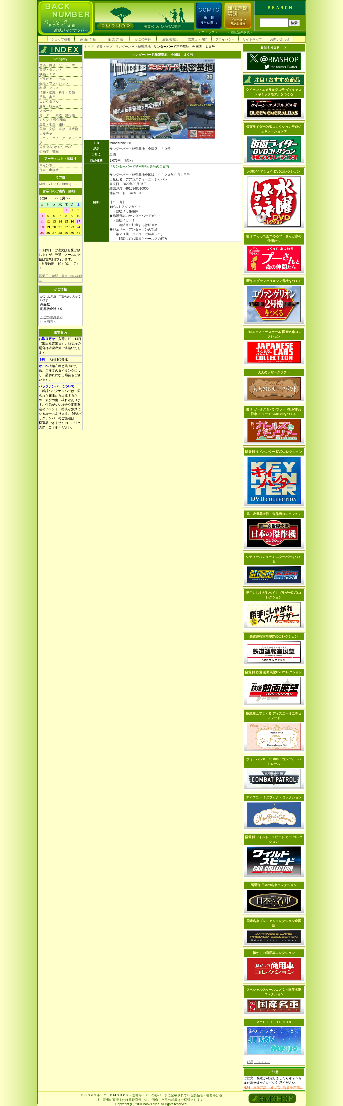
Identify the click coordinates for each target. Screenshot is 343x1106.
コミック (208, 32)
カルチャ (45, 133)
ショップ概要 (61, 39)
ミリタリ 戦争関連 (52, 120)
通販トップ (104, 47)
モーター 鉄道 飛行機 (57, 115)
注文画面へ (48, 322)
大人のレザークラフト (274, 372)
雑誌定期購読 (240, 32)
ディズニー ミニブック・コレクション (273, 797)
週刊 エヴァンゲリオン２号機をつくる (273, 281)
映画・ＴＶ (47, 74)
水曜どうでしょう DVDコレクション (273, 171)
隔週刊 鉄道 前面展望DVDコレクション (273, 672)
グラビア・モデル (52, 79)
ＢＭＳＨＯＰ (119, 1095)
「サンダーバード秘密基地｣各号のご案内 (139, 166)
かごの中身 (143, 39)
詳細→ (73, 191)
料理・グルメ (49, 88)
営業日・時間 (197, 39)
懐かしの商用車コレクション (274, 953)
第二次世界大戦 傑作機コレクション (273, 514)
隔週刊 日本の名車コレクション (274, 885)
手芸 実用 (47, 97)
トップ (89, 47)
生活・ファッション (53, 83)
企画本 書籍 (49, 151)
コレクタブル (49, 101)
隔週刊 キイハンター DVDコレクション (273, 452)
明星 (250, 1062)
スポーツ (45, 111)
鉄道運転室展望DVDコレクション (273, 636)
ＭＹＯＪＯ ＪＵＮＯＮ (274, 1022)
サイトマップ (252, 39)
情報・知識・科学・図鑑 (57, 92)
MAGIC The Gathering (55, 184)
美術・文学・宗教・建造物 (58, 129)
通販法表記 (170, 39)
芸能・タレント (50, 70)
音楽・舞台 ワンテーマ (57, 65)
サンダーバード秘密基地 (133, 47)
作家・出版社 (49, 170)
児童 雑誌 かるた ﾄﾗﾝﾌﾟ (56, 147)
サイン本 (45, 165)
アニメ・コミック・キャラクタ (60, 140)
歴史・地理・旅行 (52, 124)
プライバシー (225, 39)
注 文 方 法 (115, 39)
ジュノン (262, 1062)
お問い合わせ (279, 39)
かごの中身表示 (51, 317)
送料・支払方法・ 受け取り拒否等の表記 (273, 1087)
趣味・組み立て (50, 106)
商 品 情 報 (88, 39)
